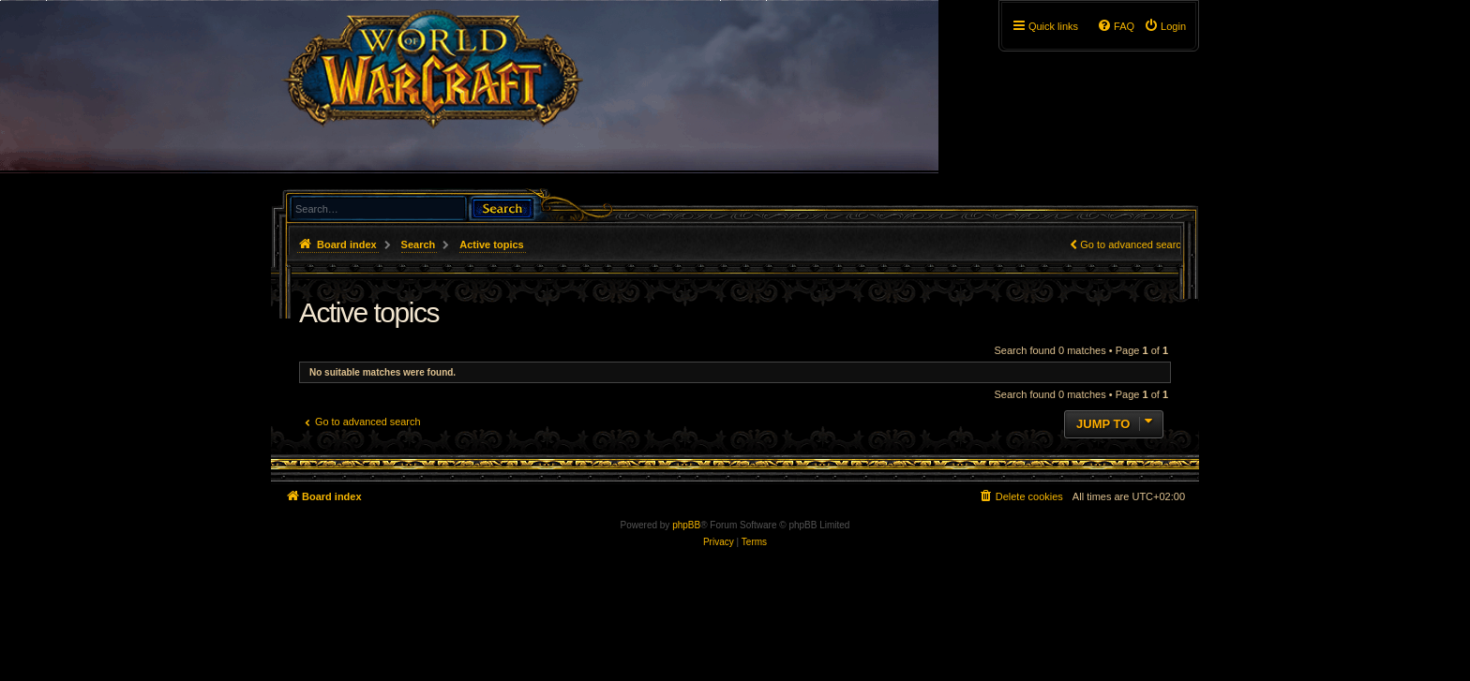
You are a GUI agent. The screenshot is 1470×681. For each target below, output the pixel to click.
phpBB (686, 525)
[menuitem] (1165, 26)
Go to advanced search (1133, 244)
